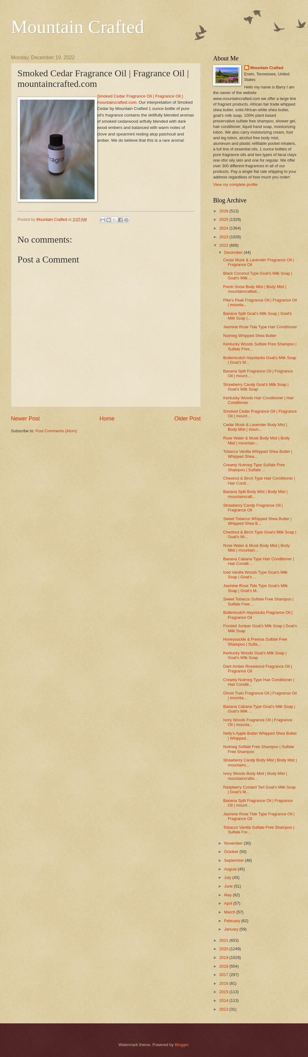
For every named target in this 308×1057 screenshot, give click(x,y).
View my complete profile (235, 184)
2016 (224, 983)
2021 (224, 940)
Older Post (187, 418)
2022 (224, 245)
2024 (224, 228)
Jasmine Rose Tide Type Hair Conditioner (260, 327)
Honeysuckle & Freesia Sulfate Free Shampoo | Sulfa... (255, 641)
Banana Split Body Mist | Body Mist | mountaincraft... (255, 494)
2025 (224, 219)
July (228, 877)
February (232, 920)
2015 (224, 991)
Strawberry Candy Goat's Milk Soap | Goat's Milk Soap (255, 386)
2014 (224, 1000)
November (234, 843)
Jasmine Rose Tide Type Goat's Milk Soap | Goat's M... (255, 588)
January (231, 929)
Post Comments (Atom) (56, 431)
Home (107, 418)
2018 (224, 966)
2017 (224, 974)
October (231, 851)
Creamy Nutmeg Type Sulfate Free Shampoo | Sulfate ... (254, 467)
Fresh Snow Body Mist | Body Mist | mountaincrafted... (254, 289)
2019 (224, 957)
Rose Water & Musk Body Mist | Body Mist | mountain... (256, 440)
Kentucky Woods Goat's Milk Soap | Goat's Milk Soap (255, 655)
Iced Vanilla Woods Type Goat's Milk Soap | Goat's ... (255, 574)
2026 (224, 211)
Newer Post (25, 418)
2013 (224, 1009)
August (231, 869)
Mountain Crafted (77, 27)
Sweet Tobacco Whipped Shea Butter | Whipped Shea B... (257, 521)
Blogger (182, 1044)
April (228, 903)
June (229, 886)
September (234, 860)
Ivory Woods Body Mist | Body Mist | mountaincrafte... (255, 775)
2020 (224, 948)
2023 (224, 237)
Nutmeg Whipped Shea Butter (249, 335)
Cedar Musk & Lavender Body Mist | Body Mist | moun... (255, 427)
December (234, 252)
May (228, 895)
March (230, 912)
